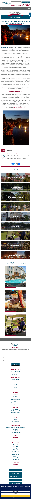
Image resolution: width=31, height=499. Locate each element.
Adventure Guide (15, 473)
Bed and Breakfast (15, 421)
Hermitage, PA (16, 449)
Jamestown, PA (15, 451)
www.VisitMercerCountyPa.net (19, 107)
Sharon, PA (15, 456)
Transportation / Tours (15, 430)
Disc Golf (15, 404)
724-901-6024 (15, 374)
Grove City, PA (15, 448)
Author (3, 150)
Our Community (15, 459)
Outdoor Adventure (15, 399)
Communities (15, 442)
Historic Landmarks (15, 402)
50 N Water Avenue (15, 371)
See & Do (15, 392)
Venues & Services (15, 425)
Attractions (15, 396)
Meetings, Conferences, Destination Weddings (15, 427)
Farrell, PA (15, 444)
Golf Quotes (15, 429)
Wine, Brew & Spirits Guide (15, 476)
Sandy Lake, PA (15, 454)
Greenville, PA (15, 446)
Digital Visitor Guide (15, 483)
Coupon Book (15, 470)
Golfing (15, 398)
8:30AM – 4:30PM (15, 381)
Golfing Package (15, 479)
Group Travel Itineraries (16, 432)
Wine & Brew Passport (15, 412)
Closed (15, 384)
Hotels (15, 419)
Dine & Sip (15, 407)
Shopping (15, 394)
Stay (15, 417)
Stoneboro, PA (15, 457)
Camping (15, 422)
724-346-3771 (19, 5)
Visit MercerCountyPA (12, 154)
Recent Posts (9, 150)
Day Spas (15, 401)
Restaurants (15, 409)
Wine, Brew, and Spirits (15, 410)
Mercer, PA (15, 453)
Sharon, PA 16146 (15, 373)
